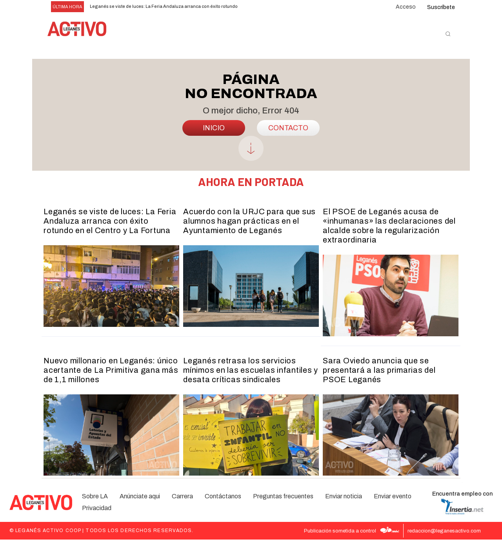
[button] (448, 33)
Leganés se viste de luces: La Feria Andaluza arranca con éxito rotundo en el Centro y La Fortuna (110, 228)
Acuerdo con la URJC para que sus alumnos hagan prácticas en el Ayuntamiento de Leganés (249, 228)
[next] (262, 7)
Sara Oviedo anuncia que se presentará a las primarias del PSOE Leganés (379, 377)
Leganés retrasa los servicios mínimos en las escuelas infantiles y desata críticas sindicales (250, 377)
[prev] (250, 7)
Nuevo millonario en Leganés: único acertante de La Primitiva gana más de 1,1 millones (111, 377)
